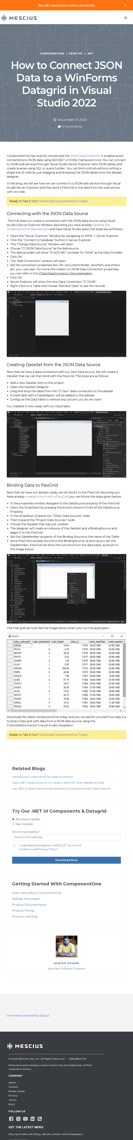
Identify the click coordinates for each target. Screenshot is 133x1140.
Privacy (12, 1095)
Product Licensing (24, 916)
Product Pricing (23, 910)
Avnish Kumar (66, 963)
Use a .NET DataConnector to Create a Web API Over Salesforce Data (58, 782)
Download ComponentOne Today (63, 201)
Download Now (66, 860)
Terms (12, 1099)
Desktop (75, 53)
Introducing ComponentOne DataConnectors (42, 776)
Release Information (26, 899)
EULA (11, 1104)
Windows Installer (28, 819)
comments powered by (28, 1015)
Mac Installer (24, 824)
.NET (90, 53)
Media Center (16, 1091)
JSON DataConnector (85, 156)
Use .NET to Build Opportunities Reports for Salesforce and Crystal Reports (61, 788)
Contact (13, 1086)
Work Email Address (26, 831)
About (12, 1082)
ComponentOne (52, 53)
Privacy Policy (47, 849)
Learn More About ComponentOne (36, 893)
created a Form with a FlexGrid (46, 496)
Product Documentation (29, 904)
